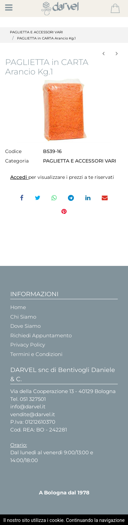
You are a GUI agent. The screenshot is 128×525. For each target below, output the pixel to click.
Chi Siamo (23, 317)
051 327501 (33, 399)
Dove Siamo (25, 326)
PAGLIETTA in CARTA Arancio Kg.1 (46, 38)
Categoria (17, 161)
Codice (13, 151)
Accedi (19, 177)
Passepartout (81, 519)
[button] (115, 8)
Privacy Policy (27, 344)
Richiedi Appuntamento (41, 335)
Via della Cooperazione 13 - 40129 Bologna (63, 391)
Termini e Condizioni (36, 354)
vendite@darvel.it (32, 414)
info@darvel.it (27, 406)
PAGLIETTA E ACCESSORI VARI (36, 32)
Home (18, 307)
